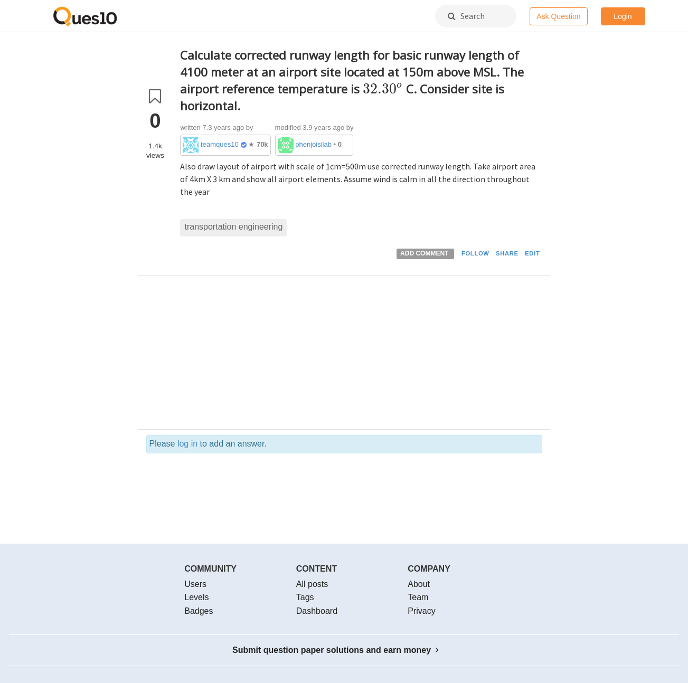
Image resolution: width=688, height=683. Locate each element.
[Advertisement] (361, 355)
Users (195, 584)
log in (187, 443)
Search (466, 16)
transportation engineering (233, 226)
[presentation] (382, 89)
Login (623, 16)
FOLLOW (475, 253)
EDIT (532, 253)
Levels (196, 597)
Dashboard (316, 610)
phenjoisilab (313, 144)
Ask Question (558, 16)
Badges (198, 610)
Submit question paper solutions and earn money (335, 650)
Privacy (421, 610)
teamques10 (220, 144)
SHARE (507, 253)
